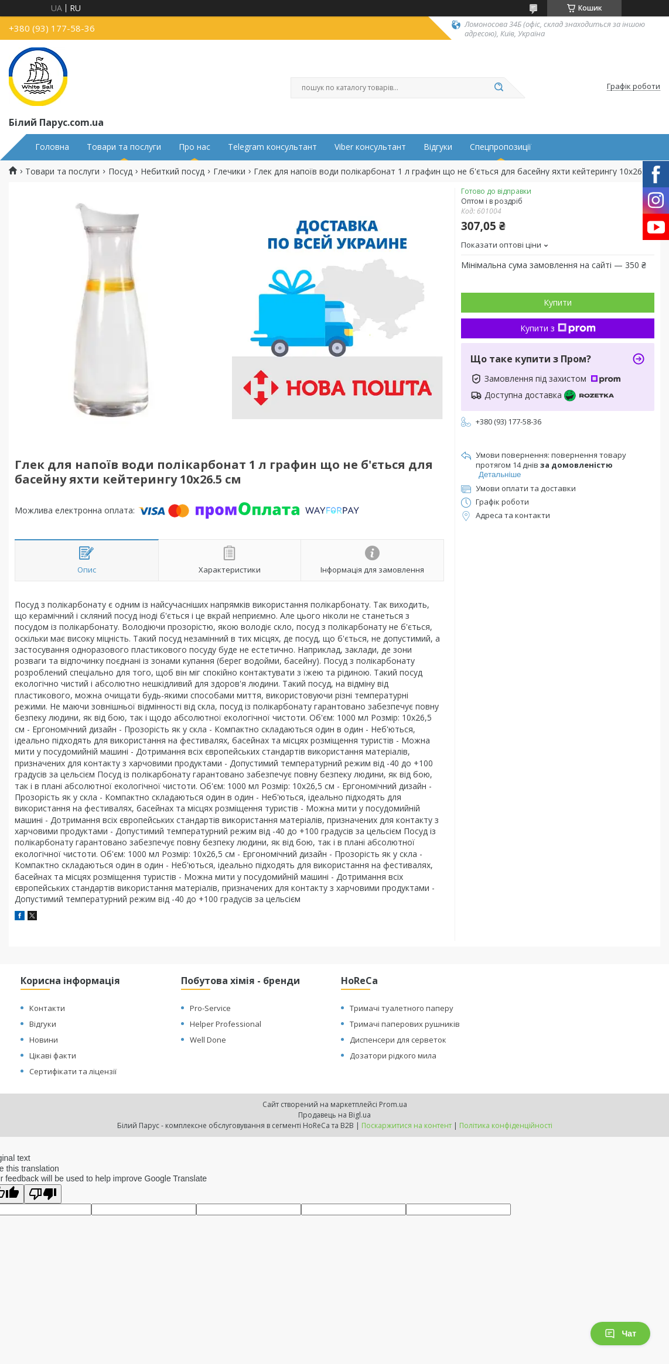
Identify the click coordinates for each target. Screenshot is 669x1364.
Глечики (229, 171)
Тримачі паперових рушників (405, 1024)
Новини (43, 1039)
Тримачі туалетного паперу (401, 1008)
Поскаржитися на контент (406, 1125)
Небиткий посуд (172, 171)
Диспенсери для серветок (398, 1039)
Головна (52, 147)
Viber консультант (370, 147)
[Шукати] (498, 87)
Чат (620, 1333)
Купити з (558, 328)
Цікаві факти (52, 1055)
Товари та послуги (124, 147)
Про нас (194, 147)
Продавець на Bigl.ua (334, 1115)
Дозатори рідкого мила (393, 1055)
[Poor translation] (43, 1194)
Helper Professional (225, 1024)
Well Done (208, 1039)
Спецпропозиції (500, 147)
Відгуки (438, 147)
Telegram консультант (272, 147)
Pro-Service (210, 1008)
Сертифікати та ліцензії (73, 1071)
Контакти (47, 1008)
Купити (558, 302)
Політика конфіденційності (505, 1125)
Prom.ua (393, 1104)
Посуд (120, 171)
